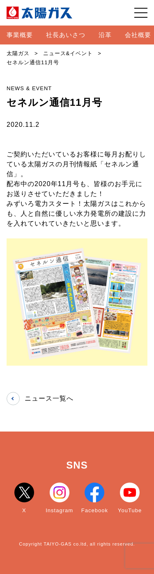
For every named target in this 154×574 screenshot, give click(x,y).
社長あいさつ (65, 34)
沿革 (105, 34)
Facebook (94, 498)
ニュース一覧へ (40, 398)
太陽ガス (18, 53)
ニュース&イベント (68, 53)
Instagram (59, 498)
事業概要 (20, 34)
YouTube (130, 498)
